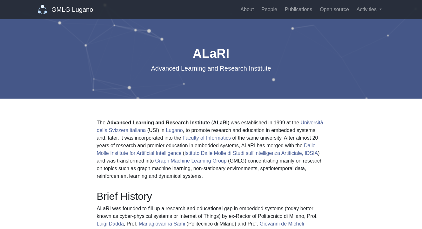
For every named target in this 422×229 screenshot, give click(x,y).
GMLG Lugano (65, 9)
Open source (334, 9)
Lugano (174, 130)
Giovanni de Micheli (282, 223)
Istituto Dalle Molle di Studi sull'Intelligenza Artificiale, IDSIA (251, 153)
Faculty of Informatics (207, 138)
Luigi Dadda (110, 223)
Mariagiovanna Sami (162, 223)
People (269, 9)
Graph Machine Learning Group (191, 160)
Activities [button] (367, 9)
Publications (298, 9)
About (247, 9)
